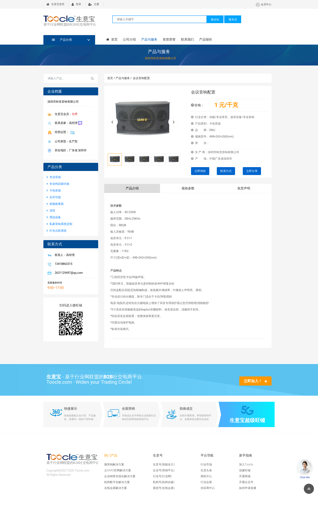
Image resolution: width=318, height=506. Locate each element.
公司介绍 (129, 39)
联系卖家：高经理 (67, 123)
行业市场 (206, 464)
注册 (93, 4)
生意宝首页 (55, 4)
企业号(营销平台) (164, 470)
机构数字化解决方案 (117, 482)
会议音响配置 (141, 78)
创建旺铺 (244, 470)
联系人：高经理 (64, 255)
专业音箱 (53, 177)
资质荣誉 (169, 39)
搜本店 (233, 19)
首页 (112, 39)
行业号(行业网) (162, 476)
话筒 (50, 210)
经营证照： (64, 132)
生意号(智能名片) (164, 464)
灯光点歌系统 (56, 230)
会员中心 (263, 4)
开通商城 (244, 476)
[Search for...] (65, 78)
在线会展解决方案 (115, 488)
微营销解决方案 (114, 464)
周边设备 (53, 217)
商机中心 (206, 476)
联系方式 (226, 171)
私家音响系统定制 (59, 224)
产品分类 (62, 40)
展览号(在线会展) (164, 488)
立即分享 (252, 171)
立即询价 (200, 171)
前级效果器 (55, 203)
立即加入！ (255, 381)
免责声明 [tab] (243, 188)
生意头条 (206, 470)
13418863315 (62, 264)
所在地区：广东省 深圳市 (70, 151)
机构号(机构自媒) (164, 482)
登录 (76, 4)
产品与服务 (149, 39)
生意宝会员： (65, 114)
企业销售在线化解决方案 (119, 476)
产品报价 (205, 39)
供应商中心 (208, 488)
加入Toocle (246, 464)
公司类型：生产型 (65, 142)
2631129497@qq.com (68, 273)
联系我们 (187, 39)
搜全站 (215, 19)
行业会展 (206, 482)
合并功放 (53, 197)
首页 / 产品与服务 (119, 78)
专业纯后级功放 (57, 183)
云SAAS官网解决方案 (117, 470)
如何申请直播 (247, 488)
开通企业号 (246, 482)
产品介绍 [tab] (132, 188)
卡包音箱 (53, 190)
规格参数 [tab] (188, 188)
